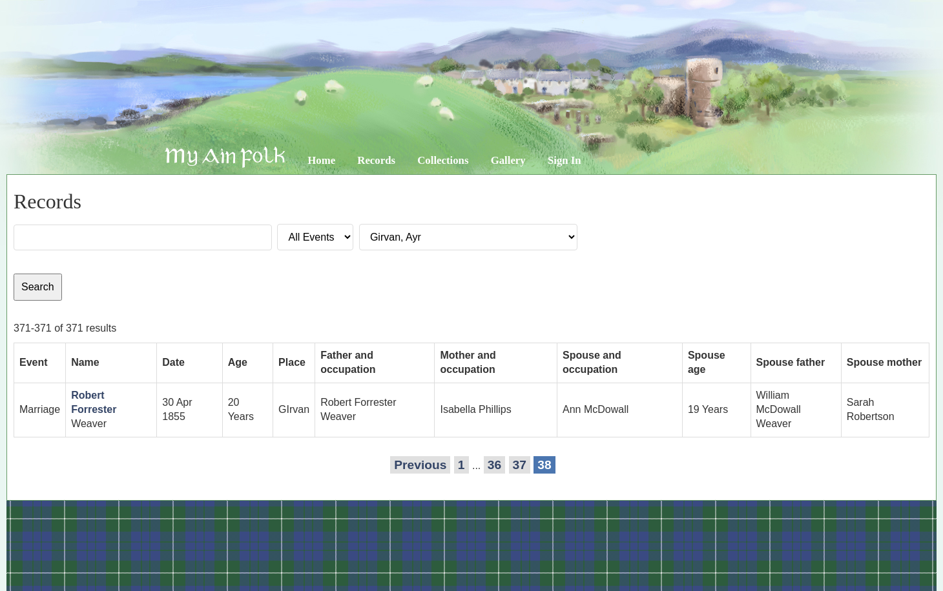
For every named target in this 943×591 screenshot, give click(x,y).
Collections (442, 160)
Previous (420, 465)
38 (544, 465)
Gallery (508, 160)
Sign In (564, 160)
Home (321, 160)
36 (494, 465)
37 (519, 465)
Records (376, 160)
